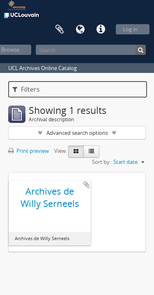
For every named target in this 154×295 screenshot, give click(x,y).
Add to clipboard (87, 185)
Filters (26, 89)
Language (80, 29)
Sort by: (101, 162)
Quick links (100, 29)
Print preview (28, 150)
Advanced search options (77, 132)
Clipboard (59, 29)
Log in (130, 29)
